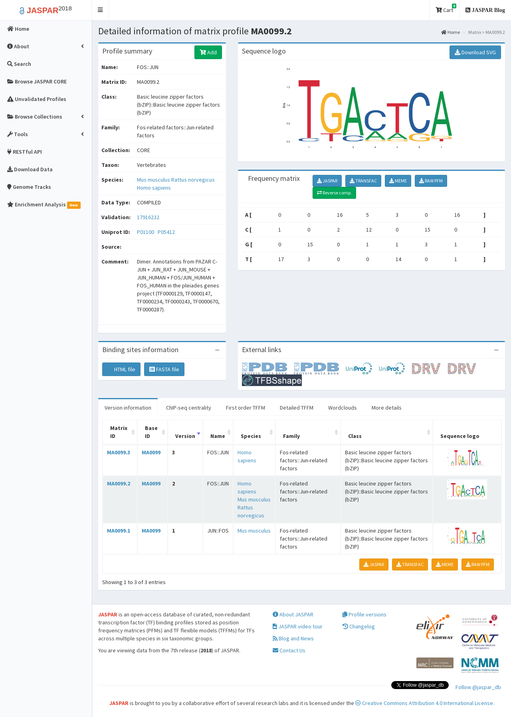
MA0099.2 (118, 483)
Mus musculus (154, 179)
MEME (398, 181)
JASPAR (327, 181)
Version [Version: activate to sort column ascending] (185, 436)
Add (208, 52)
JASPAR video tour (298, 626)
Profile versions (364, 614)
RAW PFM (431, 181)
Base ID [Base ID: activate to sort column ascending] (151, 432)
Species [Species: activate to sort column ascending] (251, 436)
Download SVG (475, 52)
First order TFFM (245, 407)
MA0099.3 (118, 452)
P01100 (146, 232)
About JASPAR (293, 614)
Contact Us (289, 650)
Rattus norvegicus (193, 179)
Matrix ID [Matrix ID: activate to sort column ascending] (118, 432)
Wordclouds (342, 407)
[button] (100, 10)
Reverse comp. (334, 193)
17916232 (148, 217)
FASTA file (164, 369)
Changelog (359, 626)
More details (387, 407)
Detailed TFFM (296, 407)
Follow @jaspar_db (478, 687)
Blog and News (293, 638)
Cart (446, 9)
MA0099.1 (118, 530)
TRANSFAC (363, 181)
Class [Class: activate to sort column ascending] (355, 436)
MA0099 (151, 452)
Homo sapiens (154, 187)
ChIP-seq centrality (188, 407)
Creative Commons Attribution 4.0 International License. (424, 703)
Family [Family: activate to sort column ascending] (291, 436)
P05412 (167, 232)
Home (450, 32)
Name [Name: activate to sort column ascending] (217, 436)
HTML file (121, 369)
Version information (128, 407)
